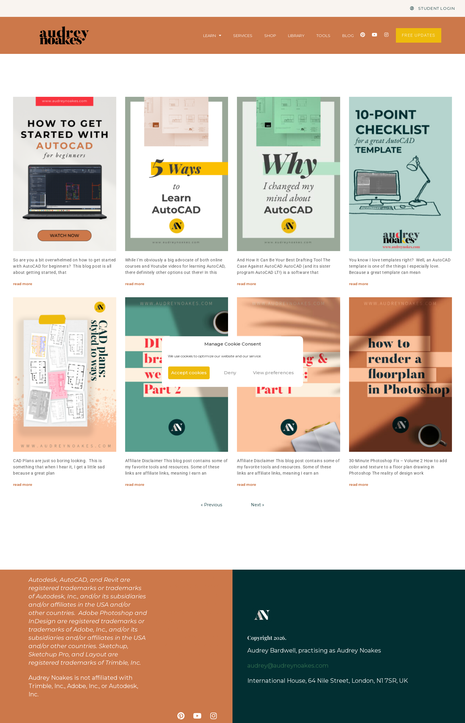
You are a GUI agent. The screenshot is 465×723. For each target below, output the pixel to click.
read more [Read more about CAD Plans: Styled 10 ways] (22, 484)
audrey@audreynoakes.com (288, 665)
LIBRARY (296, 35)
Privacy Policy (199, 636)
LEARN (212, 35)
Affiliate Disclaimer (192, 645)
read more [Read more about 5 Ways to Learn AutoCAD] (134, 284)
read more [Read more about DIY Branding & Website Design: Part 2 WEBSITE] (134, 484)
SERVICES (242, 35)
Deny (230, 372)
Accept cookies (189, 372)
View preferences (273, 372)
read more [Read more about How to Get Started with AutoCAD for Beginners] (22, 284)
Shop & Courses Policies (177, 624)
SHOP (270, 35)
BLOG (348, 35)
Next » (257, 504)
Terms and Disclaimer (189, 612)
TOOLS (323, 35)
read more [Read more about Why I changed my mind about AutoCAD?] (246, 284)
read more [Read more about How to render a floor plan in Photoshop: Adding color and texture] (358, 484)
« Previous (211, 504)
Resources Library (193, 585)
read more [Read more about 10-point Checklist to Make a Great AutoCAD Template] (358, 284)
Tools (210, 594)
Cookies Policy (199, 654)
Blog (212, 603)
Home (211, 577)
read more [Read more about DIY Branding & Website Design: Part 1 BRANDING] (246, 484)
